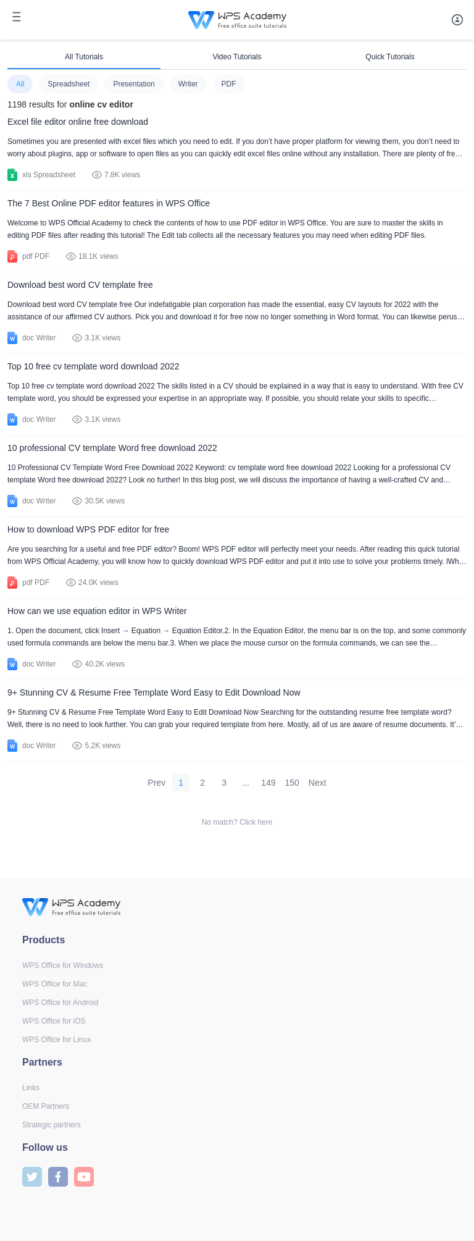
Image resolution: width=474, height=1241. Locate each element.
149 (268, 783)
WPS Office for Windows (62, 965)
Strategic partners (51, 1125)
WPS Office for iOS (53, 1021)
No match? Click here (237, 822)
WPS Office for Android (60, 1002)
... (245, 783)
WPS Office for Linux (56, 1039)
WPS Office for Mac (54, 984)
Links (31, 1087)
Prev (156, 783)
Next (317, 783)
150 (292, 783)
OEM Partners (45, 1106)
